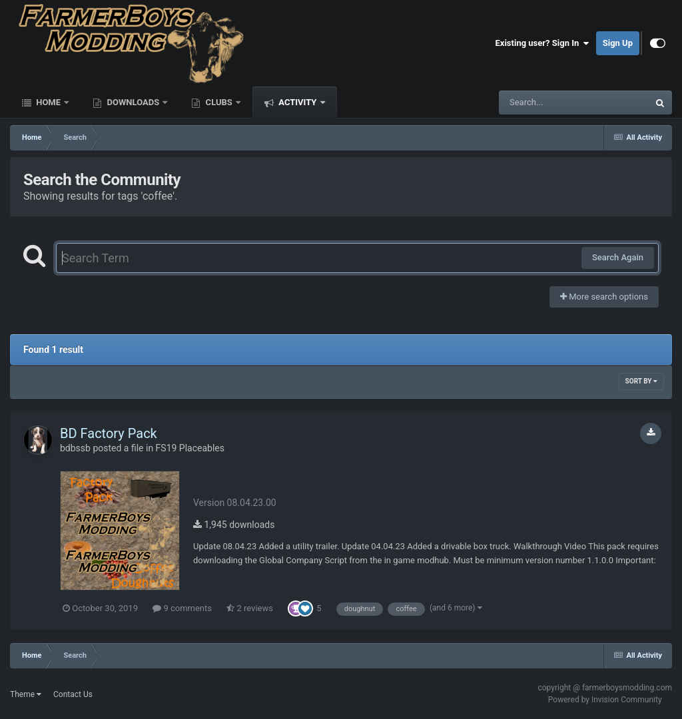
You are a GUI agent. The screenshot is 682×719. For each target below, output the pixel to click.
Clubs (218, 102)
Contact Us (73, 694)
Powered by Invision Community (605, 699)
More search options (604, 297)
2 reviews (249, 608)
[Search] (540, 103)
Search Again (617, 257)
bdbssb (75, 448)
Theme (25, 694)
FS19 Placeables (190, 448)
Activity (297, 102)
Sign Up (618, 43)
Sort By (641, 381)
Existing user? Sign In (542, 43)
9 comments (182, 608)
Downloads (133, 102)
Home (48, 102)
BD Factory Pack (108, 433)
